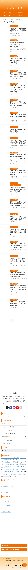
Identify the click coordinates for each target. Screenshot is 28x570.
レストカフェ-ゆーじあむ (14, 8)
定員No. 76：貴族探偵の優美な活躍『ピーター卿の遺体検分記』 (18, 30)
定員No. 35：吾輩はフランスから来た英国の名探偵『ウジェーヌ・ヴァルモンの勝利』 (18, 142)
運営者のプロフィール (11, 558)
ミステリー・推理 (7, 12)
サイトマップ (14, 560)
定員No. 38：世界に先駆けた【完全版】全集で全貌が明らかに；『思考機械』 (18, 189)
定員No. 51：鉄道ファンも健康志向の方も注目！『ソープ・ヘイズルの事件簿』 (18, 203)
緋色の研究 (20, 78)
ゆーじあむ (18, 459)
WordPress (7, 15)
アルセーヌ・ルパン (22, 278)
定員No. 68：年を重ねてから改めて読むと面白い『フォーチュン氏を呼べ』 (18, 60)
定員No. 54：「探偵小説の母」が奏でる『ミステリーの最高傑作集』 (18, 303)
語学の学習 (21, 12)
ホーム (4, 558)
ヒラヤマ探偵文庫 (21, 120)
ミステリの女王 (16, 35)
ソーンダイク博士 (21, 48)
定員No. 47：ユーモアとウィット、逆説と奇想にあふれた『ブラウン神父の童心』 (18, 245)
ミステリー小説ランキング (7, 486)
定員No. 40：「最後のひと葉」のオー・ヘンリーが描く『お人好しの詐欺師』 (18, 103)
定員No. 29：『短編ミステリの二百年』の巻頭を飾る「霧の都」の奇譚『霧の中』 (18, 218)
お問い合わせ (21, 15)
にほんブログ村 (5, 501)
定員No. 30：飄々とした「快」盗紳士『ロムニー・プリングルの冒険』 (18, 44)
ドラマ (19, 249)
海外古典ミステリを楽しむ (14, 563)
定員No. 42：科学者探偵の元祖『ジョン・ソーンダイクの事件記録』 (18, 172)
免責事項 (8, 560)
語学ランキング (5, 492)
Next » (14, 314)
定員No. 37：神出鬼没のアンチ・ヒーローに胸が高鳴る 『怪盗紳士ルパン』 (18, 274)
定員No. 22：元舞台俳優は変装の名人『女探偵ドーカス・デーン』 (18, 116)
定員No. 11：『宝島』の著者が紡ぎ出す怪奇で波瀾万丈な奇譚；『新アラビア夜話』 (18, 74)
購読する (5, 545)
